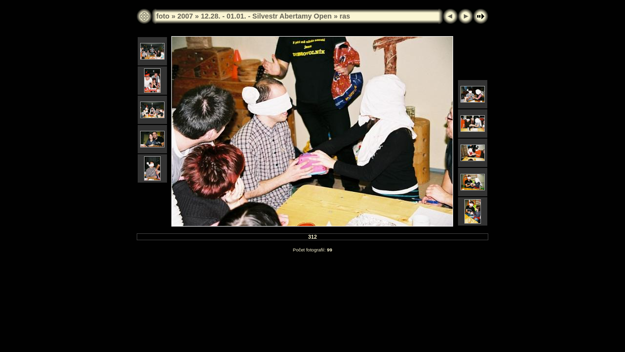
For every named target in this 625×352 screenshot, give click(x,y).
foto (162, 16)
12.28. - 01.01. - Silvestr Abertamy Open (266, 16)
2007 (185, 16)
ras (344, 16)
